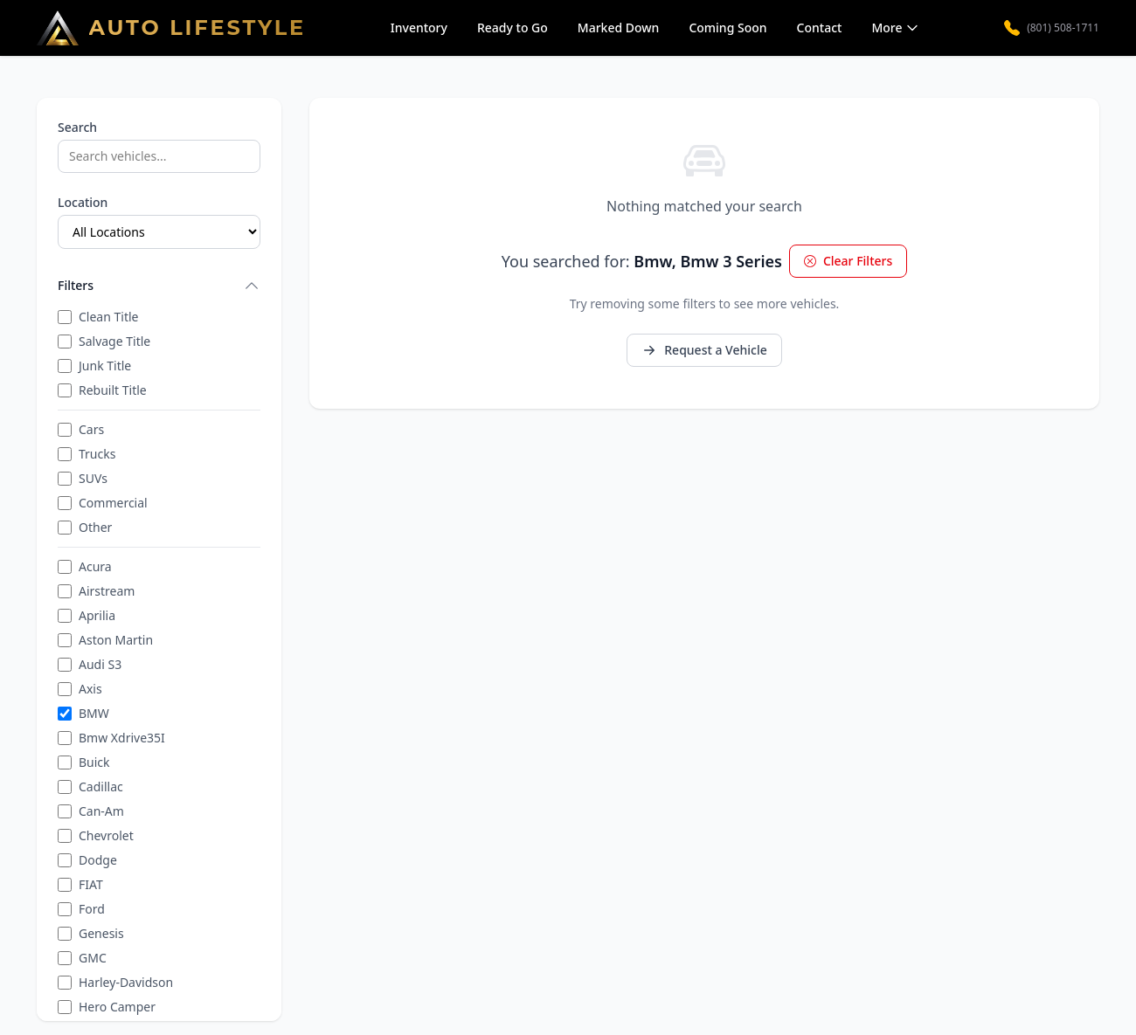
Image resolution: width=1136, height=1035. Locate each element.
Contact (819, 27)
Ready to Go (512, 27)
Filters (159, 285)
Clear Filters (848, 260)
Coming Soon (727, 27)
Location (82, 202)
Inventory (419, 27)
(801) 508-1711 (1051, 28)
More (895, 27)
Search (77, 127)
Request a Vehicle (703, 350)
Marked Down (619, 27)
